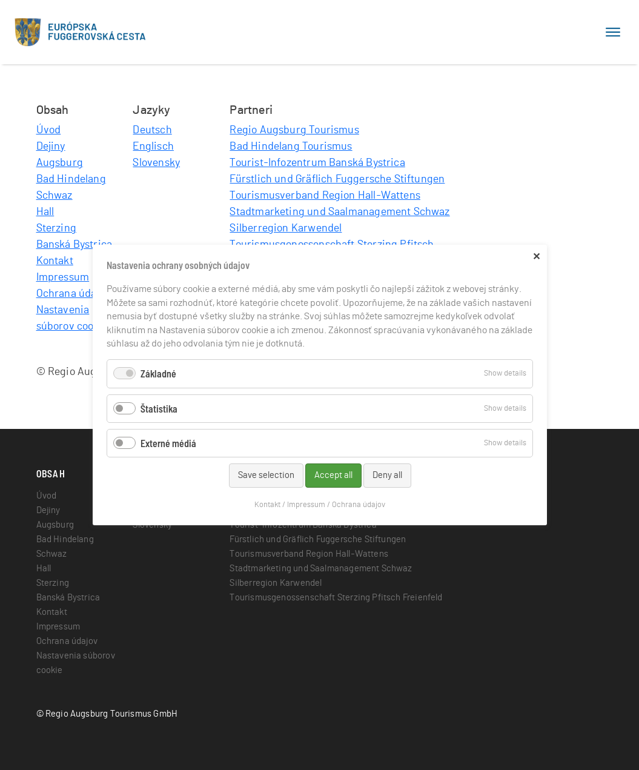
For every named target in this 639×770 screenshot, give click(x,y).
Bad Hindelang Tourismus (291, 146)
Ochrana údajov (73, 293)
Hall (45, 212)
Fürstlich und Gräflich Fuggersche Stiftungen (337, 179)
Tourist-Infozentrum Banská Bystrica (317, 163)
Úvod (48, 130)
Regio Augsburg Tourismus (294, 130)
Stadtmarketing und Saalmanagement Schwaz (339, 212)
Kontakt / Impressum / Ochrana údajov (319, 505)
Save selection (265, 475)
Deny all (387, 475)
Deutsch (152, 130)
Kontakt (54, 261)
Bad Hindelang (71, 179)
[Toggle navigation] (612, 32)
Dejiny (50, 146)
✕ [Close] (536, 256)
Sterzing (56, 228)
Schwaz (54, 195)
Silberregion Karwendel (286, 228)
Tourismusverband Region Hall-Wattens (325, 195)
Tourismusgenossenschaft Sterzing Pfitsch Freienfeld (336, 597)
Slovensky (156, 163)
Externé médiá (168, 443)
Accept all (333, 475)
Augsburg (59, 163)
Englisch (153, 146)
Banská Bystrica (74, 244)
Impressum (63, 277)
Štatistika (159, 408)
